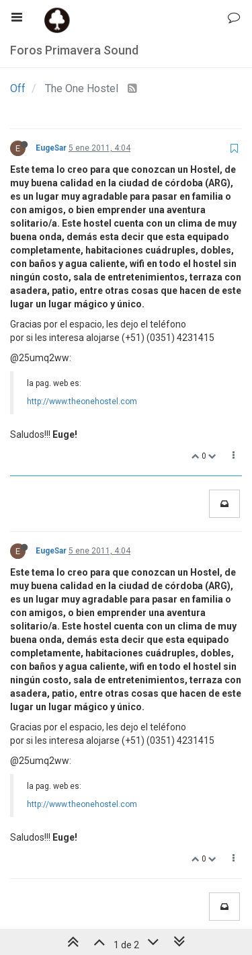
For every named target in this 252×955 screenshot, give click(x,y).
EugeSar (51, 148)
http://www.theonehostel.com (82, 401)
